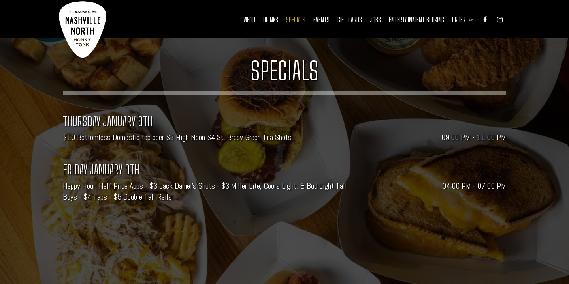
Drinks (270, 20)
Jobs (375, 20)
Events (321, 20)
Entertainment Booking (416, 20)
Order (462, 20)
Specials (295, 20)
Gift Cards (349, 20)
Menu (249, 20)
